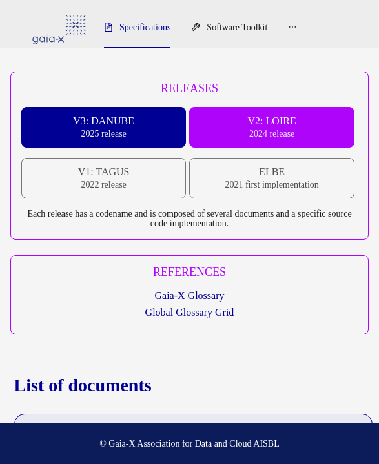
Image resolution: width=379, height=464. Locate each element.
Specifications (144, 27)
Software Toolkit (237, 27)
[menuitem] (137, 27)
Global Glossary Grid (189, 312)
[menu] (220, 27)
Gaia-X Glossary (190, 295)
